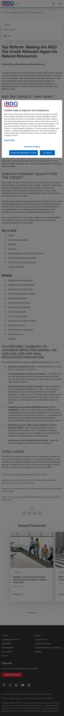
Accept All (47, 153)
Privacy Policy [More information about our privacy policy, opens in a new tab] (9, 140)
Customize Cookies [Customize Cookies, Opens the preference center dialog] (32, 146)
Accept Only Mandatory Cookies (23, 153)
